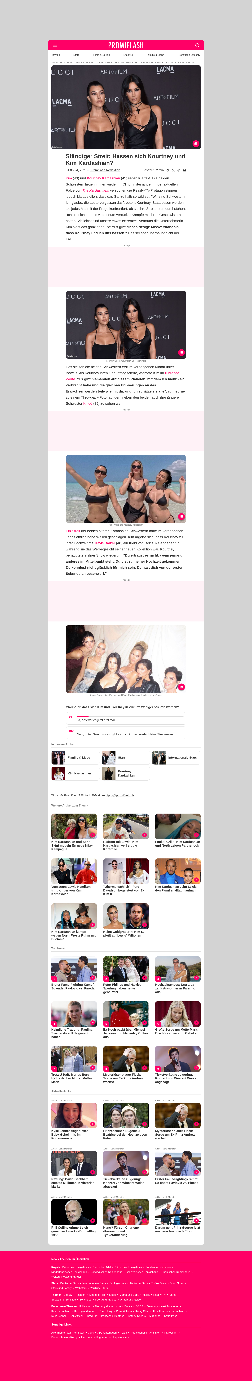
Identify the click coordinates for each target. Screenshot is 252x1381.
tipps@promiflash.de (120, 795)
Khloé (87, 403)
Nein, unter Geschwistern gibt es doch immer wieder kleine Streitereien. (125, 734)
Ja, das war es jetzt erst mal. (96, 720)
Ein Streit (73, 531)
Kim (69, 178)
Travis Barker (104, 543)
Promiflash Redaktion (105, 170)
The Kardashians (95, 190)
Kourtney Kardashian (103, 178)
